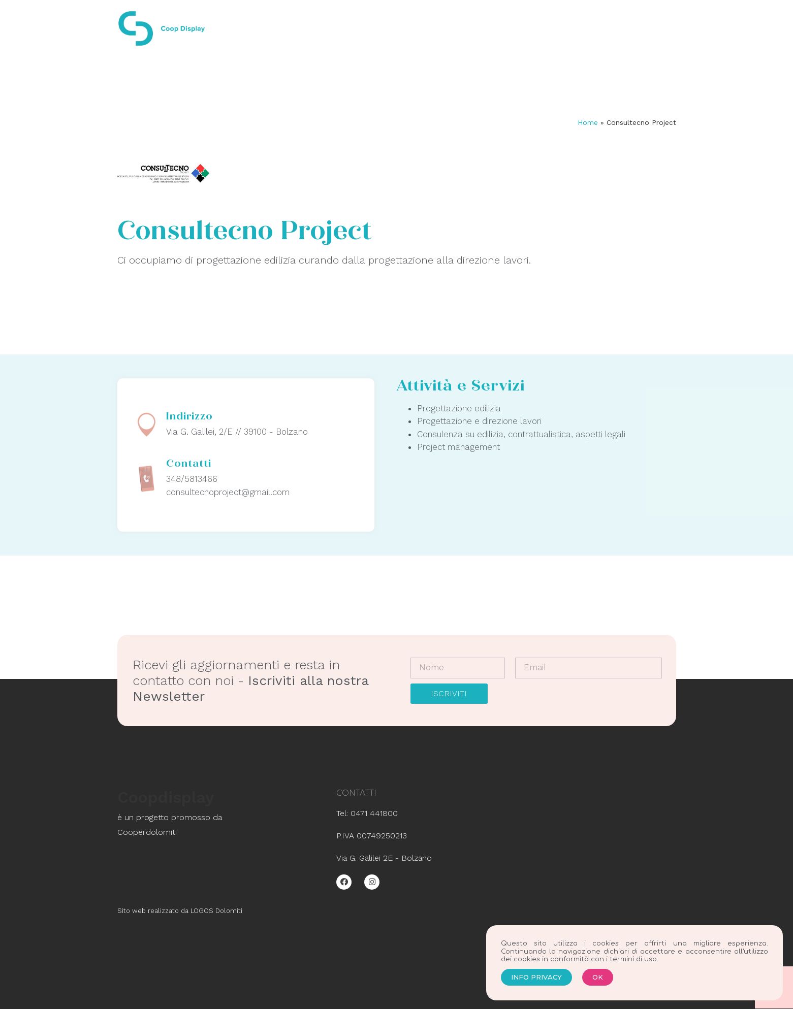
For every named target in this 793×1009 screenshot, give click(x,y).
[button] (536, 985)
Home (588, 122)
